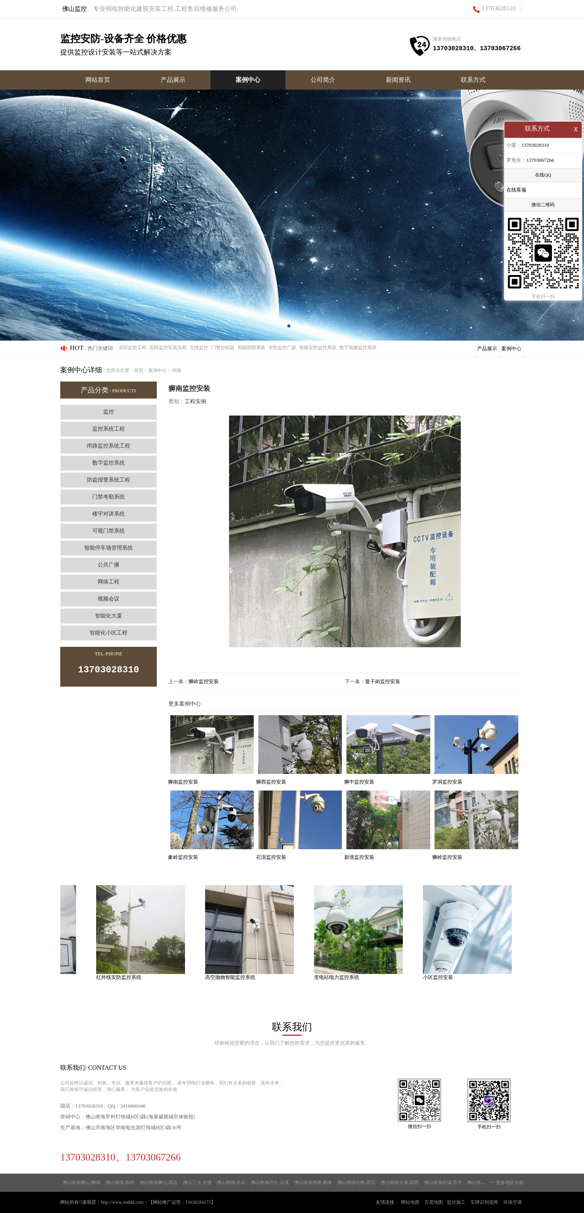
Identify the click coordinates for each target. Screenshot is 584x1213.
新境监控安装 (359, 857)
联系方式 (473, 79)
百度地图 (433, 1202)
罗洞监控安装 (447, 782)
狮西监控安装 (271, 782)
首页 (138, 370)
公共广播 (108, 565)
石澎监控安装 (271, 857)
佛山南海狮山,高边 (158, 1182)
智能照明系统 (251, 347)
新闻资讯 (398, 79)
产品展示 (173, 79)
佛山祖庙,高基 (481, 1182)
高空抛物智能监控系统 (235, 977)
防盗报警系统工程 (108, 480)
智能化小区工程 (108, 633)
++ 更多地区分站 (506, 1182)
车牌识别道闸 (484, 1202)
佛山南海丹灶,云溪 (270, 1182)
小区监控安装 (443, 977)
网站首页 (97, 79)
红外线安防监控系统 (123, 977)
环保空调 (512, 1202)
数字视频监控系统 (358, 347)
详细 (176, 370)
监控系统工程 (108, 429)
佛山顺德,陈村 (119, 1182)
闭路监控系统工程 (108, 446)
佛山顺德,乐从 (231, 1182)
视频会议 (108, 599)
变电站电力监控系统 (341, 977)
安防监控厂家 (282, 347)
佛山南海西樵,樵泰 (313, 1182)
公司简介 (323, 79)
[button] (288, 325)
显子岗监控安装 (382, 681)
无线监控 (199, 347)
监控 (108, 412)
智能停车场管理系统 (108, 548)
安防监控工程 (132, 347)
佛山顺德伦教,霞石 (356, 1182)
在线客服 (516, 190)
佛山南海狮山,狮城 (81, 1182)
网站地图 (410, 1202)
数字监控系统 (108, 463)
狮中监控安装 (359, 782)
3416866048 (132, 1106)
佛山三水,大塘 (197, 1182)
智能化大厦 (108, 616)
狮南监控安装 (183, 782)
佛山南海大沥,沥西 (399, 1182)
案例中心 (248, 79)
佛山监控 (74, 8)
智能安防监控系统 (317, 347)
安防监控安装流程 (168, 347)
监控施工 (456, 1202)
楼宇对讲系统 (108, 514)
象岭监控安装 (183, 857)
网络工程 (108, 582)
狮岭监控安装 (203, 681)
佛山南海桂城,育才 (443, 1182)
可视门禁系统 (108, 531)
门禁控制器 (222, 347)
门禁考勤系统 (108, 497)
